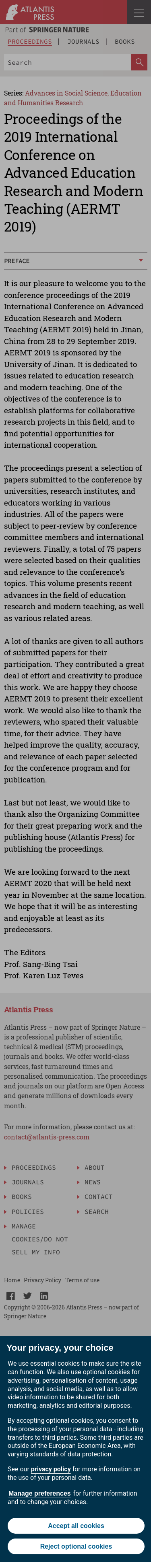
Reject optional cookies (76, 1546)
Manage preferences (39, 1493)
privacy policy (51, 1469)
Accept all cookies (76, 1525)
